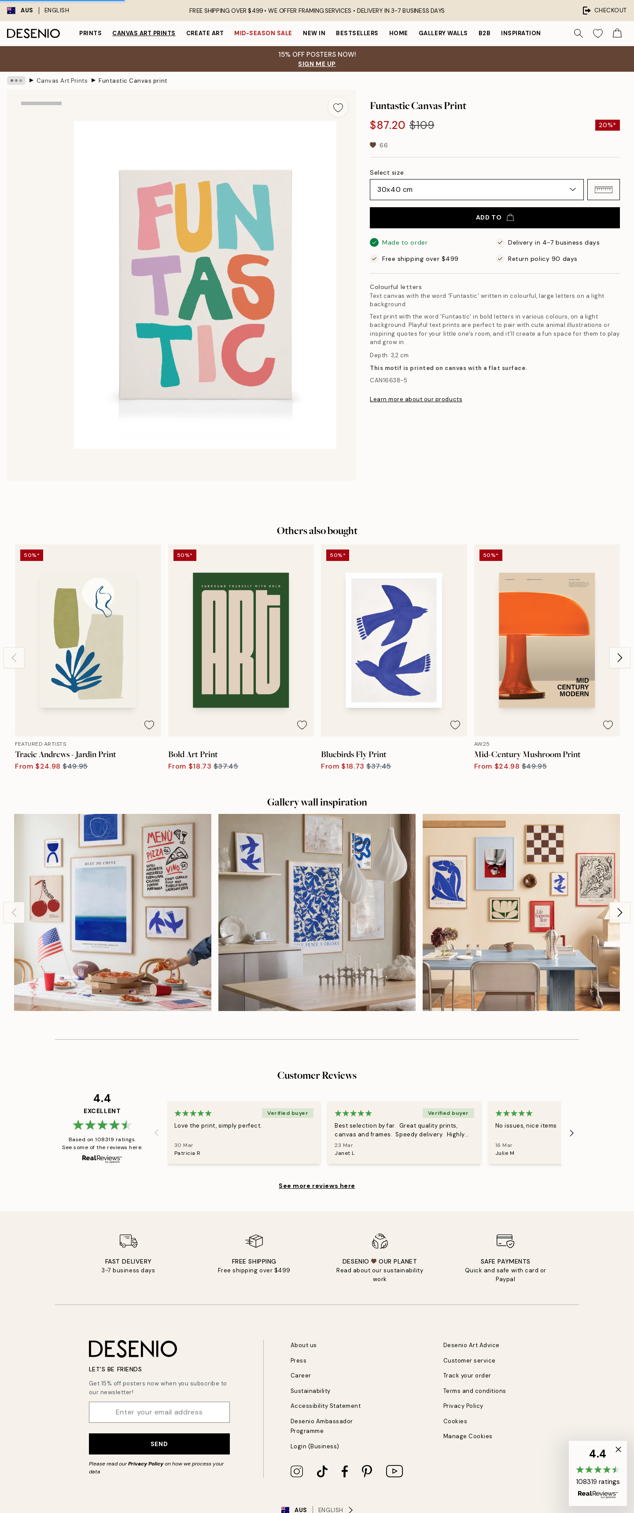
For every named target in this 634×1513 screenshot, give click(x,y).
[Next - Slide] (619, 657)
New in (314, 33)
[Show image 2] (41, 185)
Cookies (455, 1421)
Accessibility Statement (326, 1406)
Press (299, 1360)
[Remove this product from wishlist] (338, 106)
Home (398, 33)
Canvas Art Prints (144, 33)
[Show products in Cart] (617, 33)
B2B (485, 33)
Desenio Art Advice (471, 1345)
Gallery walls (443, 33)
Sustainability (311, 1391)
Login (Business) (315, 1446)
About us (304, 1345)
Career (301, 1375)
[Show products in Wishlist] (598, 33)
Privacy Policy (145, 1463)
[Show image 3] (41, 245)
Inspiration (521, 33)
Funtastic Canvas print (133, 80)
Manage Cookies (468, 1436)
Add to (495, 217)
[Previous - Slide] (14, 657)
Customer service (469, 1360)
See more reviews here (317, 1186)
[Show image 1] (41, 127)
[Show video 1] (41, 309)
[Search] (578, 33)
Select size (387, 172)
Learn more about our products (416, 399)
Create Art (205, 33)
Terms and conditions (474, 1391)
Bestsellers (357, 33)
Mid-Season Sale (263, 33)
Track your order (467, 1375)
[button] (603, 189)
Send (159, 1444)
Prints (90, 33)
